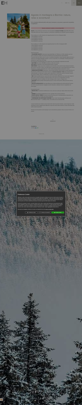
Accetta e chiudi (57, 212)
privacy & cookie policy (49, 209)
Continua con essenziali (44, 212)
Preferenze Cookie (31, 212)
